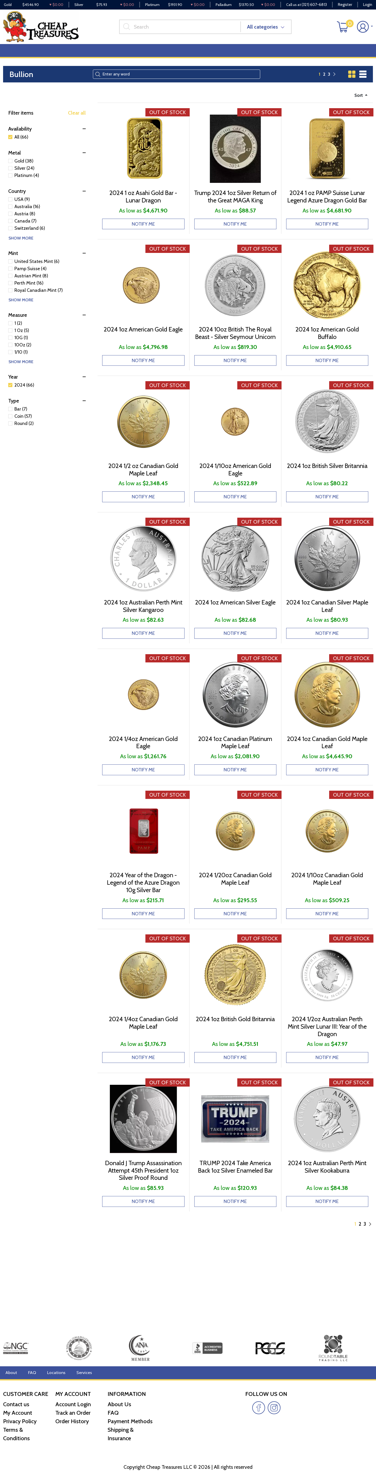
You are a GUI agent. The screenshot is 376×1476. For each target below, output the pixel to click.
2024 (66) (24, 392)
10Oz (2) (22, 352)
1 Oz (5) (21, 338)
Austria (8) (24, 221)
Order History (72, 1421)
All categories (266, 31)
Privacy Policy (20, 1421)
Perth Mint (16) (28, 290)
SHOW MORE (20, 245)
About (10, 1372)
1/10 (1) (21, 359)
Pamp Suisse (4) (30, 276)
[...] (184, 30)
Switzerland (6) (29, 236)
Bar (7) (20, 416)
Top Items (107, 57)
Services (79, 1372)
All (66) (21, 145)
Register (345, 5)
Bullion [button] (14, 57)
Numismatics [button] (47, 57)
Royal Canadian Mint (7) (38, 298)
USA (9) (22, 207)
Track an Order (73, 1412)
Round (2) (24, 431)
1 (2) (18, 331)
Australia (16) (27, 214)
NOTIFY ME (143, 242)
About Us (119, 1404)
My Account (17, 1412)
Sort (357, 102)
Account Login (73, 1404)
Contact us (16, 1404)
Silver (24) (24, 176)
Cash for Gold (359, 57)
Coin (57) (23, 424)
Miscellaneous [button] (142, 57)
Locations (53, 1372)
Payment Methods (130, 1421)
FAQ (30, 1372)
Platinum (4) (26, 183)
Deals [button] (80, 57)
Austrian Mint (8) (31, 283)
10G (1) (21, 345)
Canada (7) (25, 229)
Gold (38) (23, 169)
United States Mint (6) (36, 269)
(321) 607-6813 (314, 5)
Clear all (77, 120)
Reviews (175, 57)
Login (367, 5)
